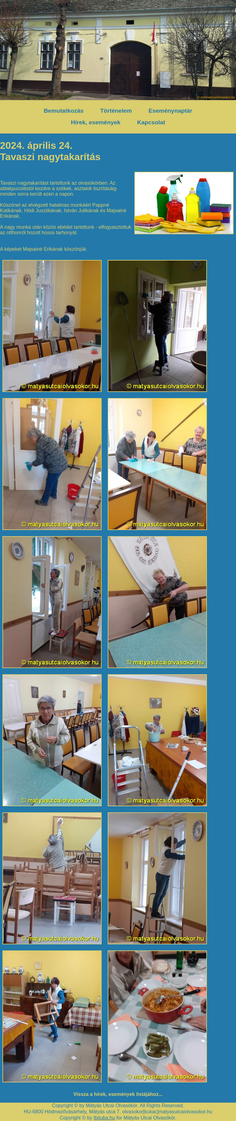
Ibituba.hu (104, 1117)
